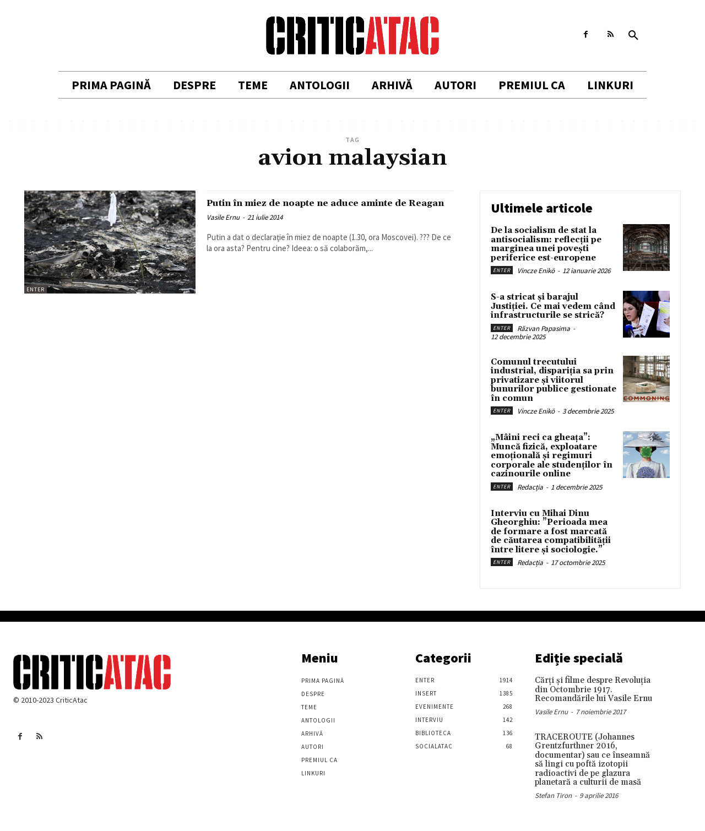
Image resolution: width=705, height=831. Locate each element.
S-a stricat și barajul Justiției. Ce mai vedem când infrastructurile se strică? (553, 306)
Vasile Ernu (223, 230)
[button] (633, 36)
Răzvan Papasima (543, 328)
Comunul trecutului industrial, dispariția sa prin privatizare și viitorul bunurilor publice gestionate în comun (553, 380)
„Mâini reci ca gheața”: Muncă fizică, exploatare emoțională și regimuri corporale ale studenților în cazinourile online (551, 455)
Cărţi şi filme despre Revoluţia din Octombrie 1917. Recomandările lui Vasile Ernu (593, 689)
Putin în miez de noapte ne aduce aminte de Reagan (328, 208)
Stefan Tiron (553, 795)
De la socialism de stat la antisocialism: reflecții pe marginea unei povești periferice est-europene (546, 244)
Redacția (530, 487)
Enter (35, 289)
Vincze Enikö (536, 270)
